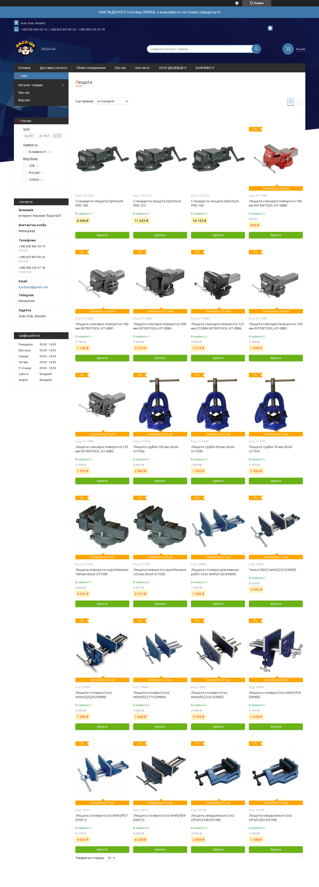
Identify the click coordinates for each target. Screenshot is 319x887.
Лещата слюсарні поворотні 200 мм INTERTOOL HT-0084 (159, 326)
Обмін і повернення (90, 67)
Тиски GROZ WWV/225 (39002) (272, 570)
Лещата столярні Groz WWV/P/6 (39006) (275, 695)
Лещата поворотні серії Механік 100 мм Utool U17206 (102, 572)
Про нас (120, 67)
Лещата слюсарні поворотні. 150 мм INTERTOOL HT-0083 (275, 326)
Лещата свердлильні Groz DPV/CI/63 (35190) (270, 818)
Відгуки (24, 100)
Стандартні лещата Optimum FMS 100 (99, 203)
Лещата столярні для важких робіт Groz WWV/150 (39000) (215, 572)
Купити (102, 235)
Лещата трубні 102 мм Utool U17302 (155, 449)
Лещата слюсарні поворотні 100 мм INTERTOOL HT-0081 (101, 326)
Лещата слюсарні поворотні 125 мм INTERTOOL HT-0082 (101, 449)
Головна (24, 67)
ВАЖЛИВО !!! (205, 67)
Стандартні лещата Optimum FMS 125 (157, 203)
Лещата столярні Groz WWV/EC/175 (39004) (151, 695)
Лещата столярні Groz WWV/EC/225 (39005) (209, 695)
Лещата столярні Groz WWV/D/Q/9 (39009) (93, 695)
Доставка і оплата (53, 67)
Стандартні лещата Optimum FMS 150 (215, 203)
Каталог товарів (30, 85)
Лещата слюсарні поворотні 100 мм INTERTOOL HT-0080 (275, 203)
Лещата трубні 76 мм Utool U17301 (270, 449)
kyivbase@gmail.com (33, 287)
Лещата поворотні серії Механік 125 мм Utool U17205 (159, 572)
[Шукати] (256, 49)
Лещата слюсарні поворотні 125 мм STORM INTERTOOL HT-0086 (217, 326)
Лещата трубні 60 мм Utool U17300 (212, 449)
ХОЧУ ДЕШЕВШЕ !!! (172, 67)
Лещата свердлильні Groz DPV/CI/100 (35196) (212, 818)
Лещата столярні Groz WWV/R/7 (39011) (101, 818)
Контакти (142, 67)
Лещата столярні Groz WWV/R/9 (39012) (159, 818)
